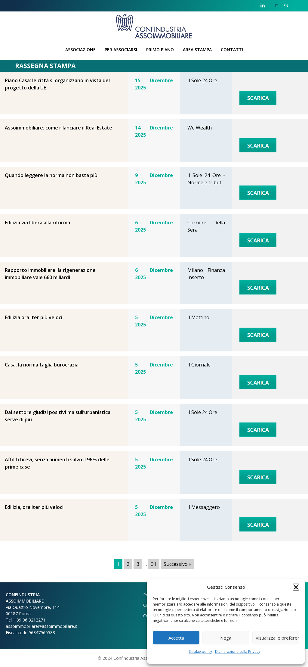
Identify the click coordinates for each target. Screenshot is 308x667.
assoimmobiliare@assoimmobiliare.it (41, 626)
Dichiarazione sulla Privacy (237, 651)
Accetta (176, 638)
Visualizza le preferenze (277, 638)
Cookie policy (200, 651)
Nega (225, 638)
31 (153, 564)
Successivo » (177, 564)
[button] (296, 587)
